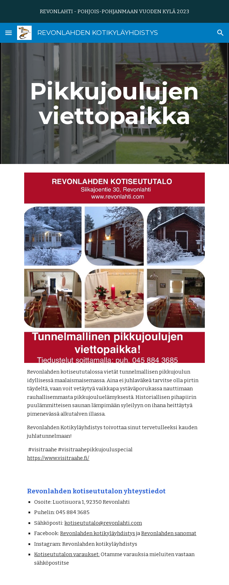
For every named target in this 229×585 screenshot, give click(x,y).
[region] (114, 11)
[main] (114, 103)
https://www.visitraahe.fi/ (58, 458)
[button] (8, 32)
